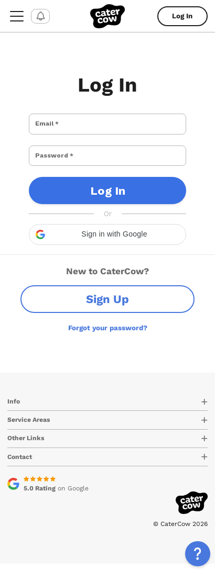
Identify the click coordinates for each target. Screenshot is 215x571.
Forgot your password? (107, 335)
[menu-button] (16, 16)
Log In (182, 16)
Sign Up (107, 306)
